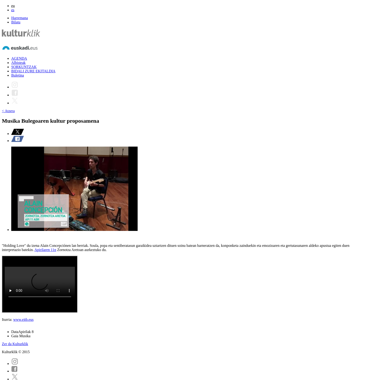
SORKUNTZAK (24, 67)
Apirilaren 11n (45, 250)
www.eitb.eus (23, 320)
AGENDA (19, 58)
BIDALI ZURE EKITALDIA (33, 71)
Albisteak (18, 63)
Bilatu (15, 22)
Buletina (17, 75)
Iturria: (7, 320)
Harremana (19, 18)
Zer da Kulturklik (15, 344)
